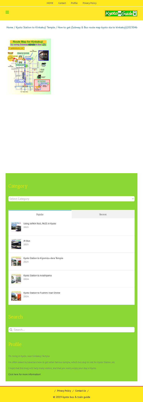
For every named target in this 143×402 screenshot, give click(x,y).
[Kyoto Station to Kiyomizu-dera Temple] (16, 258)
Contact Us (80, 390)
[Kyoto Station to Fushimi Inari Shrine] (16, 293)
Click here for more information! (24, 374)
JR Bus (26, 240)
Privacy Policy (64, 390)
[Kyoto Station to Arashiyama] (16, 275)
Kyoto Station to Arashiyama (37, 275)
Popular (40, 214)
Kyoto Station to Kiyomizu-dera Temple (43, 258)
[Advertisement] (37, 124)
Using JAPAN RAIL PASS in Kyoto (39, 223)
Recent (103, 214)
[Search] (11, 329)
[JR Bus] (16, 241)
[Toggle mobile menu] (7, 12)
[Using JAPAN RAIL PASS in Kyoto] (16, 223)
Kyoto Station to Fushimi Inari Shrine (41, 292)
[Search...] (71, 329)
